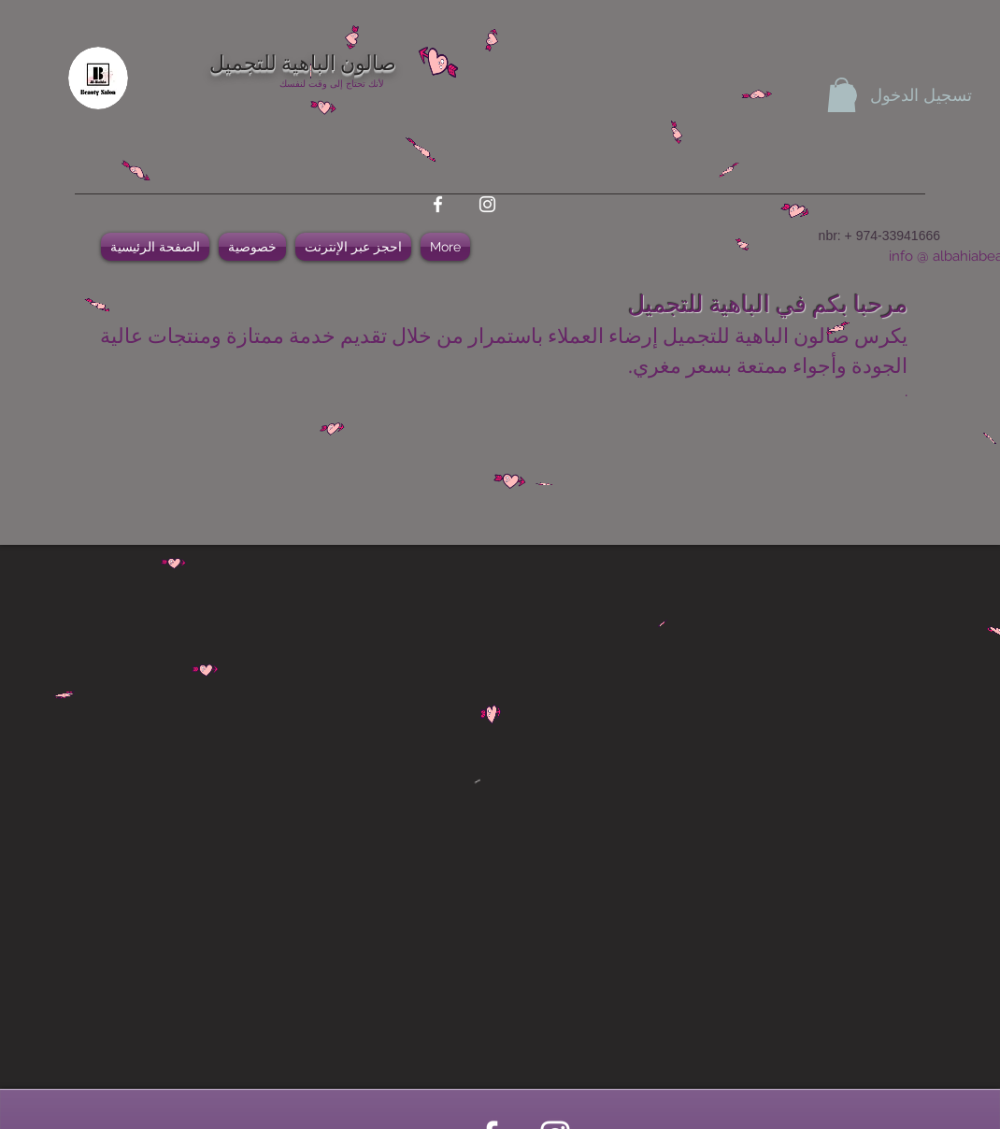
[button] (841, 95)
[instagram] (487, 204)
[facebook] (438, 204)
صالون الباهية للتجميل (302, 61)
